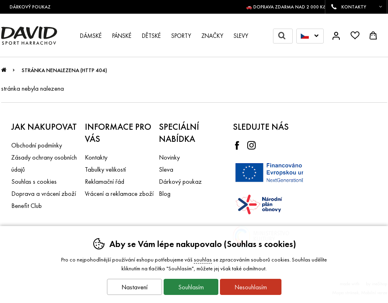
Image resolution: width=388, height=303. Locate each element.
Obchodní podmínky (36, 145)
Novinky (169, 157)
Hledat (285, 36)
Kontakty (96, 157)
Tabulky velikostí (105, 169)
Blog (164, 193)
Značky (212, 36)
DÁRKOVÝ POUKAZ (33, 7)
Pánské (121, 36)
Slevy (241, 36)
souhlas (203, 259)
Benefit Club (26, 205)
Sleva (166, 169)
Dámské (91, 36)
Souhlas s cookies (34, 181)
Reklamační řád (104, 181)
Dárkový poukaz (180, 181)
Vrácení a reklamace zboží (119, 193)
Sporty (181, 36)
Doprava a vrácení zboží (43, 193)
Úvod (3, 72)
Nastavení (134, 287)
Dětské (151, 36)
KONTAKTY (353, 7)
